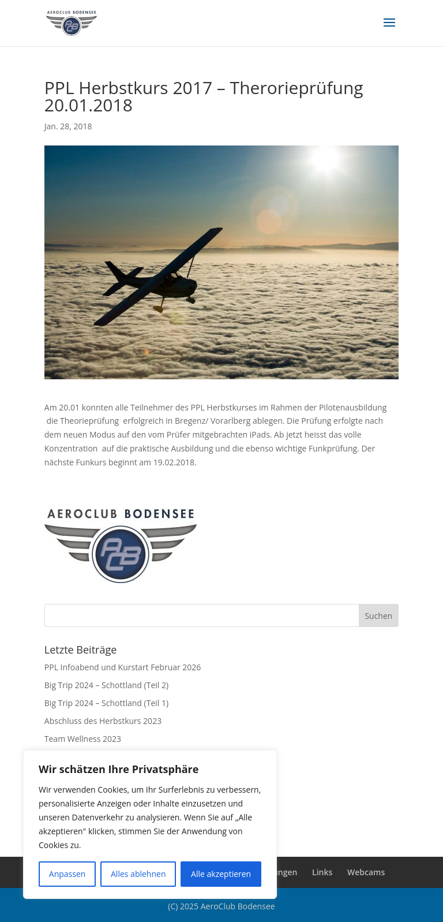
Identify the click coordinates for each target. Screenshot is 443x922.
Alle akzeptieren (221, 873)
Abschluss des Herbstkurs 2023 (103, 720)
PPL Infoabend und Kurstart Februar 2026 (122, 667)
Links (322, 872)
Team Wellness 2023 (82, 738)
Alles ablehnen (138, 873)
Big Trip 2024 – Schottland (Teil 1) (106, 702)
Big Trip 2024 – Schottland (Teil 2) (106, 685)
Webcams (366, 872)
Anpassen (67, 873)
